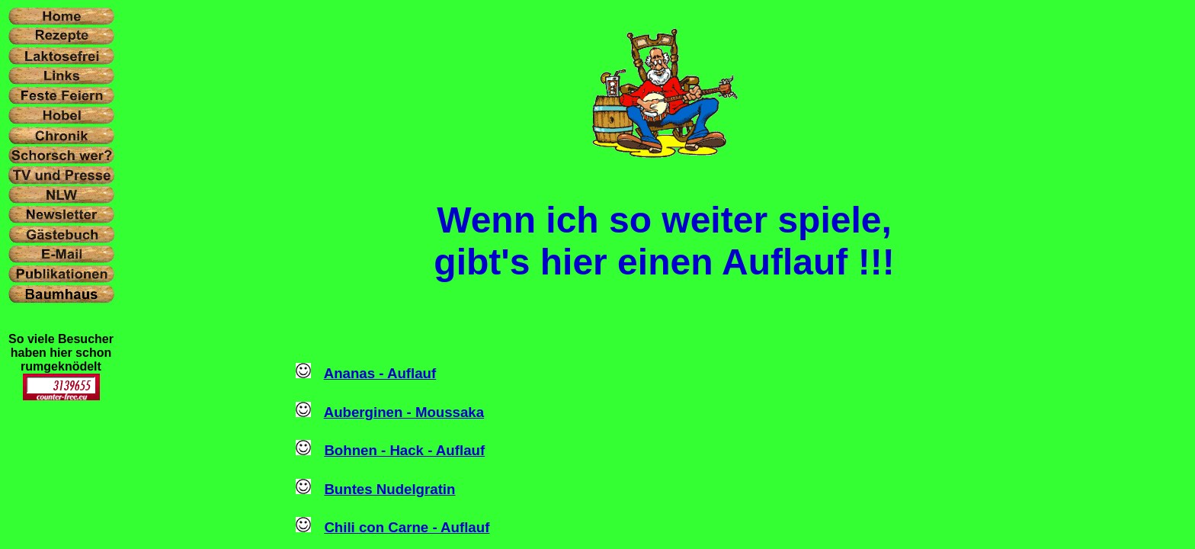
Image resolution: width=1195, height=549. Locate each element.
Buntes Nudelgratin (389, 489)
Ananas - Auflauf (380, 373)
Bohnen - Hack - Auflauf (404, 450)
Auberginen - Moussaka (404, 412)
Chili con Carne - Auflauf (406, 527)
